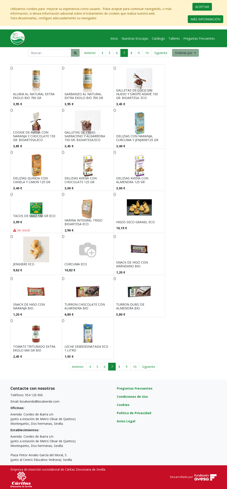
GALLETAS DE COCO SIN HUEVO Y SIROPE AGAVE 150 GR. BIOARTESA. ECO (137, 94)
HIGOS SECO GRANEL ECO (135, 222)
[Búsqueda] (75, 53)
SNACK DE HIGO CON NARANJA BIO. (29, 306)
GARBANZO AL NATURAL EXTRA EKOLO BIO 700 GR (84, 96)
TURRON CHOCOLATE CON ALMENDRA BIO (85, 306)
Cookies (123, 405)
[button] (185, 53)
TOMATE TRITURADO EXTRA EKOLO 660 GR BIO (34, 348)
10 (147, 53)
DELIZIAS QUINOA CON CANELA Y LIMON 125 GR (31, 180)
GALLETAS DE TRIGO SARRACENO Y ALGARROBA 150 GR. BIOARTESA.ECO (85, 136)
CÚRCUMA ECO (76, 264)
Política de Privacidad (134, 413)
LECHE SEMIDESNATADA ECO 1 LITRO (86, 348)
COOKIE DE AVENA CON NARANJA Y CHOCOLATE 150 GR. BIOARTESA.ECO (34, 136)
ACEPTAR (202, 7)
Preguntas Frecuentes (135, 388)
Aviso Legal (126, 421)
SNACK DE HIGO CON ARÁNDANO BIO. (132, 264)
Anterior (90, 53)
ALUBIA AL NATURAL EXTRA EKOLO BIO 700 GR (34, 96)
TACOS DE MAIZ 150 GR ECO (34, 216)
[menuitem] (114, 38)
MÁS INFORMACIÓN (205, 19)
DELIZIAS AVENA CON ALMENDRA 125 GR (132, 180)
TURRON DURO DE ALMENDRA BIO (130, 306)
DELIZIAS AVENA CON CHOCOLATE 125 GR (81, 180)
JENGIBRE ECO (23, 264)
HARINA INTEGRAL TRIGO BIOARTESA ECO (83, 222)
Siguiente (160, 53)
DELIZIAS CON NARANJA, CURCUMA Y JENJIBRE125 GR (137, 138)
